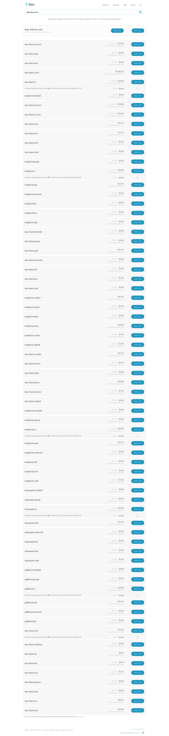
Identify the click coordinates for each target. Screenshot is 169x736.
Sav (30, 4)
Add (137, 44)
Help (125, 5)
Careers (46, 730)
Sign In (133, 5)
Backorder (138, 30)
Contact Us (69, 730)
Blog (62, 730)
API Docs (39, 730)
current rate (80, 716)
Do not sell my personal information (138, 729)
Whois (32, 730)
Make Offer (117, 30)
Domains (106, 5)
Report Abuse (55, 730)
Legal (26, 730)
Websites (116, 5)
